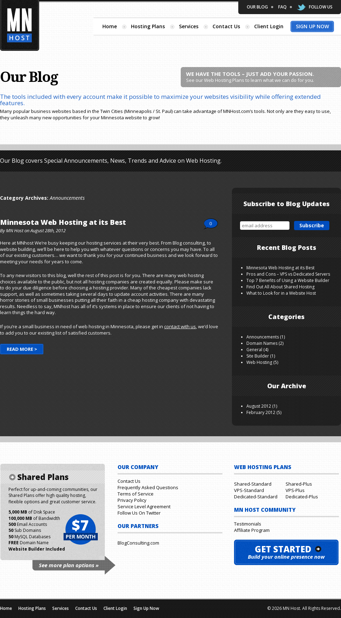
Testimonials (247, 524)
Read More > (22, 349)
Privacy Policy (132, 500)
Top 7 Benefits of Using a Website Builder (287, 280)
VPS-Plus (295, 490)
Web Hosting (259, 362)
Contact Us (226, 26)
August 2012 (258, 406)
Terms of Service (136, 494)
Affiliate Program (252, 530)
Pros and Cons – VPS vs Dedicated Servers (288, 274)
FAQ (282, 7)
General (254, 350)
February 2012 (260, 412)
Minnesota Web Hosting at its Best (63, 222)
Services (188, 26)
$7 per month (80, 529)
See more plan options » (68, 565)
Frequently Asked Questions (148, 487)
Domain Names (261, 343)
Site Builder (257, 356)
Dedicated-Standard (255, 496)
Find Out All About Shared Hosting (280, 287)
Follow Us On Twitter (139, 513)
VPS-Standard (249, 490)
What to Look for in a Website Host (281, 293)
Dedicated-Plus (302, 496)
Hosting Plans (148, 26)
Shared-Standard (252, 484)
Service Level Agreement (144, 506)
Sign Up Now (312, 26)
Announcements (262, 337)
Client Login (268, 26)
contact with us (180, 326)
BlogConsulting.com (138, 543)
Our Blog (257, 7)
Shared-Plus (299, 484)
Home (109, 26)
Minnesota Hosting (19, 25)
